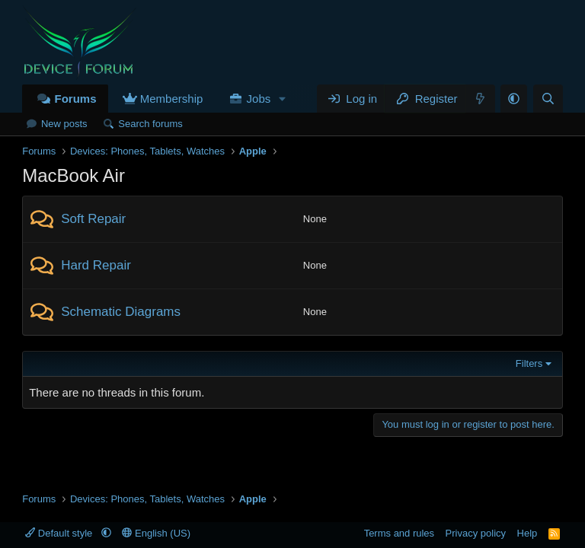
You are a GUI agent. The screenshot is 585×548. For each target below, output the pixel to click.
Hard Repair (96, 265)
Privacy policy (476, 533)
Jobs (259, 98)
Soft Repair (93, 219)
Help (527, 533)
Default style (60, 533)
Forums (75, 98)
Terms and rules (399, 533)
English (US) (156, 533)
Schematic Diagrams (121, 311)
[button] (282, 98)
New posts (64, 123)
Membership (171, 98)
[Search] (548, 98)
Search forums (150, 123)
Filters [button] (529, 363)
